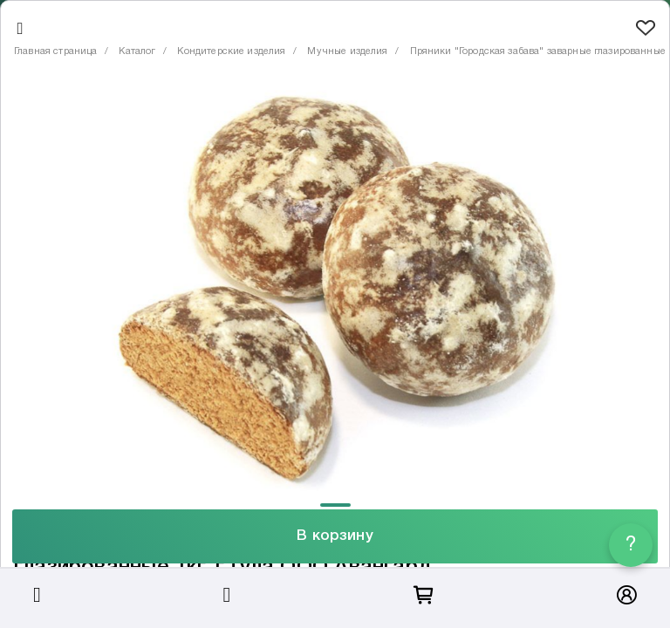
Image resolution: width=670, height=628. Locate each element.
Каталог (137, 51)
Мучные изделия (347, 51)
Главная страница (55, 51)
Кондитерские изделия (231, 51)
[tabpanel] (335, 287)
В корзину (335, 536)
